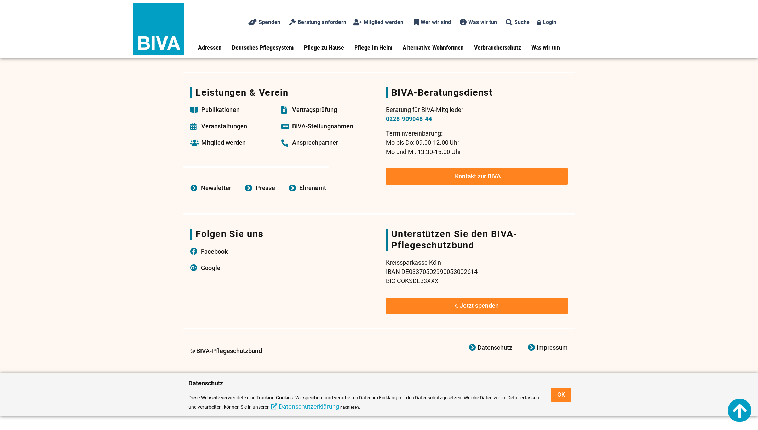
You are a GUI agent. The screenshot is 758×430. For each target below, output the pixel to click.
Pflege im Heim (373, 47)
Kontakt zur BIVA (478, 176)
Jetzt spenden (477, 305)
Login (546, 22)
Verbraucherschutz (497, 47)
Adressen (210, 47)
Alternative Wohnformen (433, 47)
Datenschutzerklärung (309, 406)
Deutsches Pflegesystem (263, 47)
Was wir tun (545, 47)
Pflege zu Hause (324, 47)
